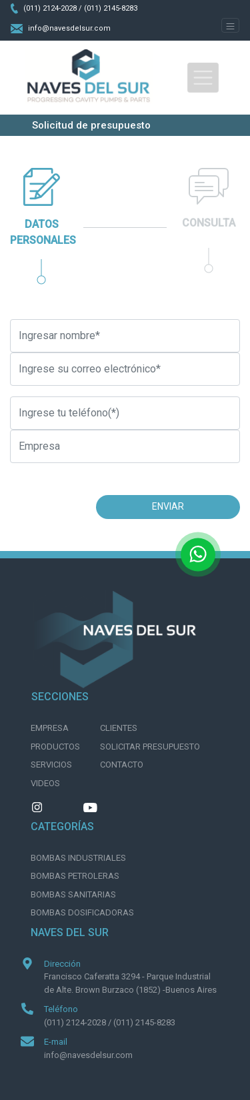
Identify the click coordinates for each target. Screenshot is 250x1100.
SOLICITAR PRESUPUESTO (150, 747)
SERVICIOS (51, 765)
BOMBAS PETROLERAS (75, 876)
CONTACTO (121, 765)
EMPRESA (50, 728)
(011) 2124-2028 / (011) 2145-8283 (74, 8)
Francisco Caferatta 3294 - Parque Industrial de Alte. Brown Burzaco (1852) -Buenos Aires (130, 983)
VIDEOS (45, 783)
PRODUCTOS (55, 747)
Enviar (168, 506)
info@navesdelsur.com (61, 28)
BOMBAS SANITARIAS (73, 894)
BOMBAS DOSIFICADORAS (82, 912)
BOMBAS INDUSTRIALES (78, 858)
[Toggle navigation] (230, 25)
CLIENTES (118, 728)
